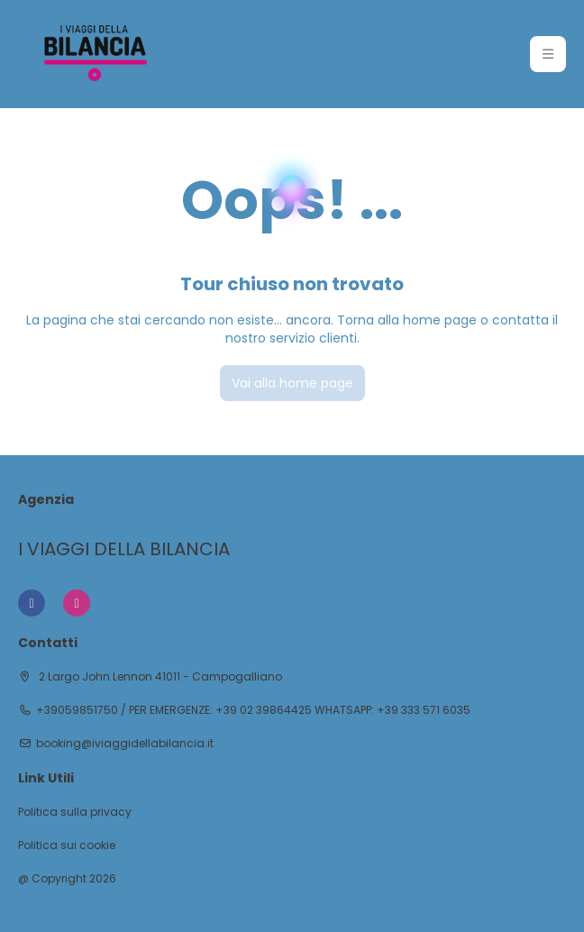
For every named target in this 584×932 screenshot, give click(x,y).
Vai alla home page (292, 383)
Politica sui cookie (66, 845)
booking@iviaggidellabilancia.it (125, 743)
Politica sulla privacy (75, 812)
